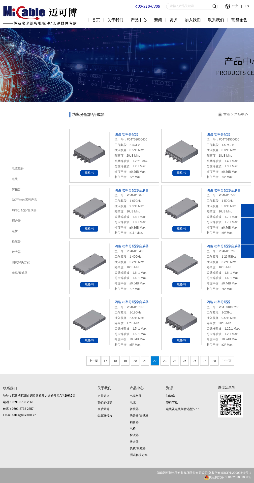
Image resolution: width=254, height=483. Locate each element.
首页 (96, 20)
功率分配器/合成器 (24, 210)
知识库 (170, 396)
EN (246, 6)
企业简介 (103, 396)
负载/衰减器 (20, 273)
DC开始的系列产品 (24, 200)
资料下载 (172, 402)
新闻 (158, 20)
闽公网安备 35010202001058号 (227, 477)
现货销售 (239, 20)
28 (214, 361)
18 (115, 361)
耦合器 (16, 220)
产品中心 (241, 114)
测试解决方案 (21, 262)
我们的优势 (104, 402)
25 (184, 361)
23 (164, 361)
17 (105, 361)
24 (174, 361)
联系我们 (216, 20)
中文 (235, 6)
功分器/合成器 (139, 415)
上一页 (93, 361)
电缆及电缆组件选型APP (182, 409)
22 (155, 361)
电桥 (15, 231)
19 (125, 361)
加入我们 (193, 20)
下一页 (226, 361)
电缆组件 (18, 168)
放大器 (16, 252)
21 (145, 361)
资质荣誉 (103, 409)
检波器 (16, 241)
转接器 (16, 189)
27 (204, 361)
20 (135, 361)
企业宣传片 (104, 415)
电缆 (15, 179)
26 (194, 361)
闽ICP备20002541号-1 (236, 473)
